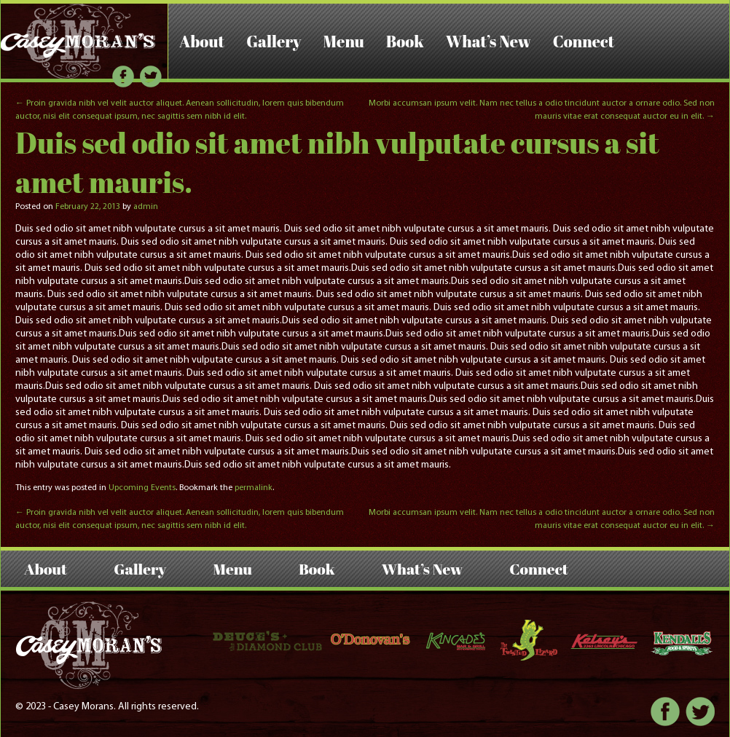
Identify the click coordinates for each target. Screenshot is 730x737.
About (201, 41)
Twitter (151, 76)
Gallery (273, 41)
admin (145, 206)
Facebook (123, 76)
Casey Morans (78, 41)
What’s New (488, 41)
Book (405, 41)
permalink (253, 488)
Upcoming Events (142, 488)
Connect (584, 41)
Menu (343, 41)
